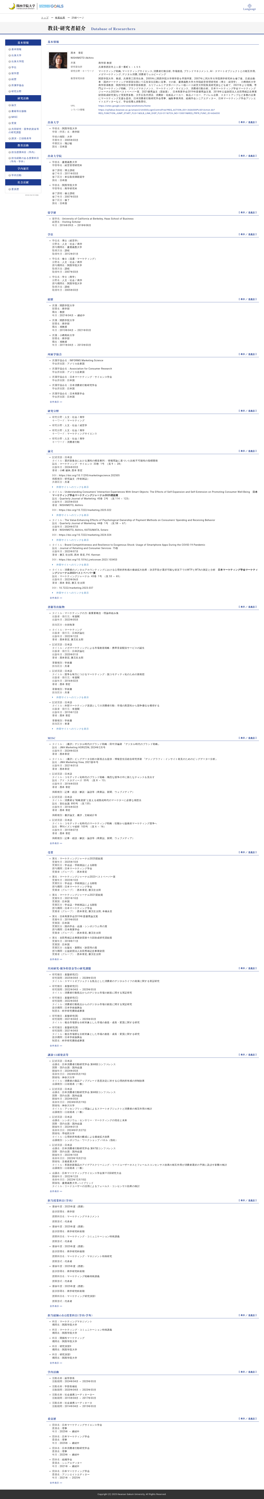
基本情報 (16, 49)
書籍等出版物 (18, 111)
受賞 (13, 123)
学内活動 (16, 175)
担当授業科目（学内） (23, 152)
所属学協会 (17, 85)
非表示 (251, 122)
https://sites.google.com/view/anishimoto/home (127, 105)
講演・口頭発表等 (21, 138)
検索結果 (60, 17)
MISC (14, 117)
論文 (13, 105)
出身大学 (16, 55)
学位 (13, 67)
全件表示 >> (56, 401)
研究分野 (16, 91)
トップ (45, 17)
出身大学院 (17, 61)
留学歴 (15, 73)
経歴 (13, 79)
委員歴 (15, 189)
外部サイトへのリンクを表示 (70, 487)
